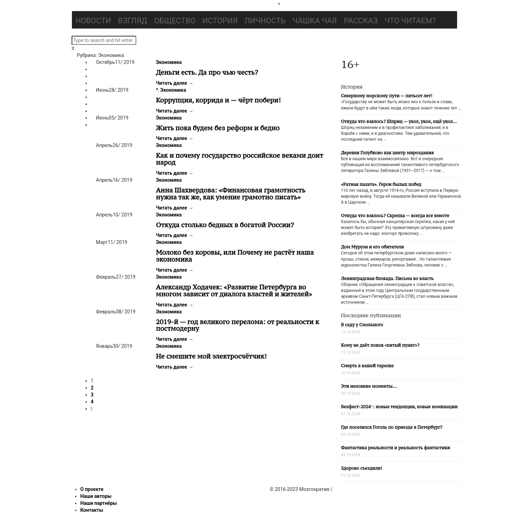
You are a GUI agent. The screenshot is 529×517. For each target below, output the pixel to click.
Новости (93, 20)
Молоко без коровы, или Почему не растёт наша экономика (235, 255)
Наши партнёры (98, 503)
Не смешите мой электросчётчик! (211, 356)
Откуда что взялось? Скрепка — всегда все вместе (395, 215)
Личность (265, 20)
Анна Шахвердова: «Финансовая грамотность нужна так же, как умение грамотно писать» (231, 193)
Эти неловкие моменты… (369, 386)
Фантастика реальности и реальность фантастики (395, 447)
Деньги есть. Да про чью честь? (207, 72)
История (219, 20)
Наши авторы (96, 496)
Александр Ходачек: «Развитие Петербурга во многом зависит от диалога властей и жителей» (234, 290)
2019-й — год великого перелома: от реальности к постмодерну (237, 325)
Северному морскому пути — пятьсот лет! (386, 95)
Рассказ (360, 20)
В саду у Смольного (362, 324)
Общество (174, 20)
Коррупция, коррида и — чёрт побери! (218, 100)
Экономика (169, 62)
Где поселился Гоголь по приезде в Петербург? (391, 427)
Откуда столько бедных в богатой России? (225, 225)
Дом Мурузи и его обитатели (372, 246)
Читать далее (174, 83)
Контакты (91, 510)
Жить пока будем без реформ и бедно (218, 128)
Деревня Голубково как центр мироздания (387, 152)
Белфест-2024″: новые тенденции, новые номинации (399, 406)
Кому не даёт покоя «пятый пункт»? (380, 345)
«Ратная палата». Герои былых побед (381, 184)
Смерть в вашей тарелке (367, 365)
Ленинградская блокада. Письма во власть (387, 278)
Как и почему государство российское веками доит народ (239, 158)
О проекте (92, 489)
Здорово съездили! (361, 468)
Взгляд (132, 20)
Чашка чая (315, 20)
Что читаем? (410, 20)
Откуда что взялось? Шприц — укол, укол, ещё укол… (399, 121)
